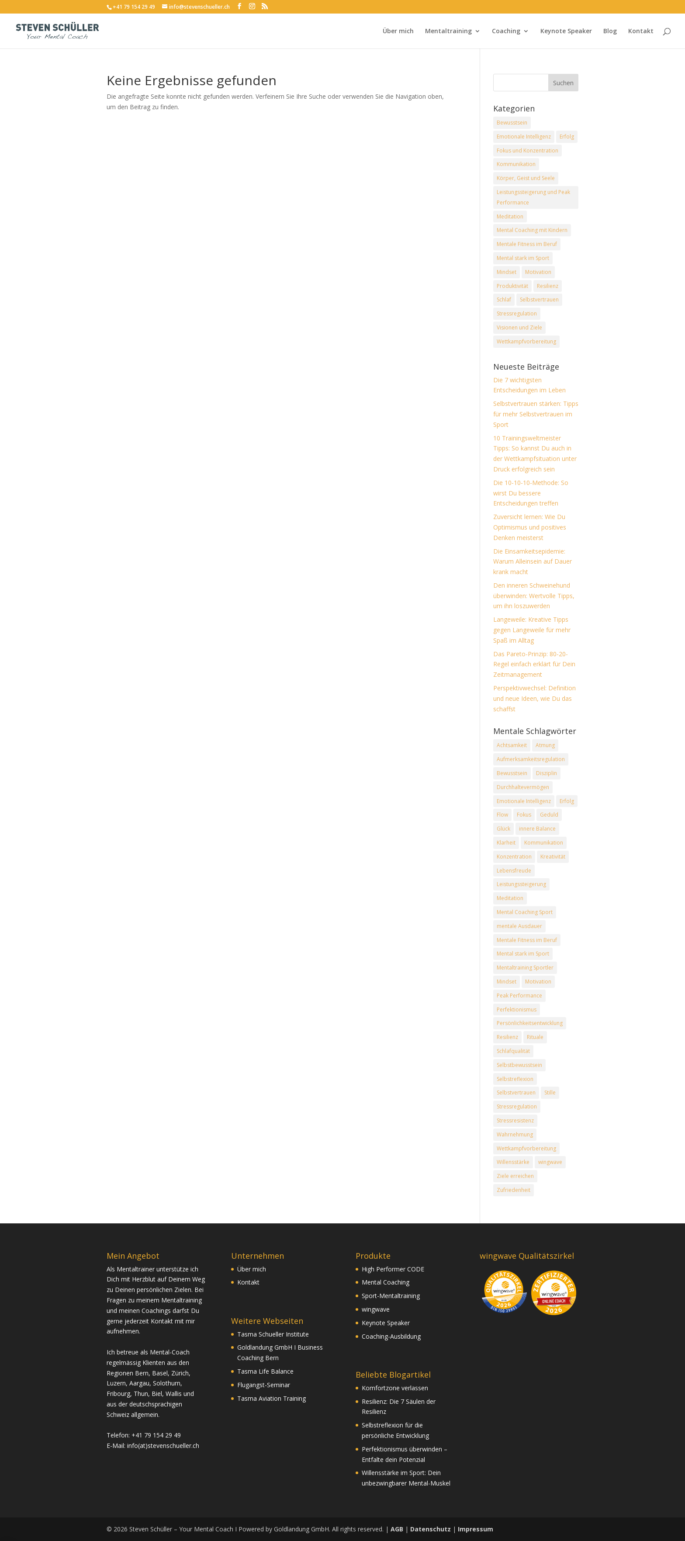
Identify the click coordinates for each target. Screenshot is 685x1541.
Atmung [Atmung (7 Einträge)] (545, 745)
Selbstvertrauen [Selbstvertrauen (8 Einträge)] (539, 299)
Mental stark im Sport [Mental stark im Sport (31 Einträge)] (523, 953)
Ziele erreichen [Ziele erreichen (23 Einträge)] (515, 1176)
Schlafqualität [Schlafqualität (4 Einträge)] (513, 1051)
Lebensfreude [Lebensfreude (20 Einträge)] (514, 870)
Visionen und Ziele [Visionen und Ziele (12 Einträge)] (519, 327)
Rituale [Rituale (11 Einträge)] (535, 1037)
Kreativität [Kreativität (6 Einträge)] (552, 856)
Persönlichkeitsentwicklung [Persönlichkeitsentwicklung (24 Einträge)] (530, 1023)
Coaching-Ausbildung (391, 1336)
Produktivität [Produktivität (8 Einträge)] (512, 286)
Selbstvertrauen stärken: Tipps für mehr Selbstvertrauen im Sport (535, 414)
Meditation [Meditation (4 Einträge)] (510, 216)
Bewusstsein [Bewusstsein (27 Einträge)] (512, 773)
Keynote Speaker (566, 31)
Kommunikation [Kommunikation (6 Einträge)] (516, 164)
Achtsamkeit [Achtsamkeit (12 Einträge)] (512, 745)
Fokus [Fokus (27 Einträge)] (524, 814)
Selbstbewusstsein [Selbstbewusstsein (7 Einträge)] (519, 1065)
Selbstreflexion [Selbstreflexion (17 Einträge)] (515, 1079)
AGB (397, 1529)
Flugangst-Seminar (263, 1385)
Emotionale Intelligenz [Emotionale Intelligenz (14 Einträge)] (524, 136)
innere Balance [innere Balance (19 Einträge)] (537, 828)
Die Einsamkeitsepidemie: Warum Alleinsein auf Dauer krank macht (532, 561)
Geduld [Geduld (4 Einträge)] (549, 814)
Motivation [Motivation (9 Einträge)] (538, 981)
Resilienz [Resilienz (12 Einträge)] (507, 1037)
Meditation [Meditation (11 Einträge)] (510, 898)
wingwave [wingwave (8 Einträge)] (550, 1162)
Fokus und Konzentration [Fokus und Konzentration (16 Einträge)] (527, 150)
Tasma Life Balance (265, 1371)
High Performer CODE (393, 1269)
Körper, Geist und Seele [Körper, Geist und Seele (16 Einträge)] (526, 178)
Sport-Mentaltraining (391, 1296)
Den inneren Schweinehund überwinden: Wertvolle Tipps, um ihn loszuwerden (533, 595)
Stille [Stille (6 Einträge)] (550, 1092)
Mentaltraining (448, 31)
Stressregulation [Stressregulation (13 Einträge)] (517, 313)
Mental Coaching (385, 1282)
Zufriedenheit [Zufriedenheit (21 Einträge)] (513, 1190)
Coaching (506, 31)
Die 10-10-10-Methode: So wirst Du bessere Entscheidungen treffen (530, 493)
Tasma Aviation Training (271, 1398)
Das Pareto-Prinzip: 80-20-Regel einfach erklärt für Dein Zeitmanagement (534, 664)
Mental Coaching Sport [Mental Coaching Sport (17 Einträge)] (525, 912)
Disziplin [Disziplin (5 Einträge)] (546, 773)
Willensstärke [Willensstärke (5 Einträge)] (513, 1162)
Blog (610, 31)
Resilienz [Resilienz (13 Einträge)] (547, 286)
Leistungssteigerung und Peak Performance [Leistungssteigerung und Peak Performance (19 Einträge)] (533, 197)
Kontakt (641, 31)
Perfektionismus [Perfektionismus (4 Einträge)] (516, 1009)
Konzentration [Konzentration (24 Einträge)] (514, 856)
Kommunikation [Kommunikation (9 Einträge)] (543, 842)
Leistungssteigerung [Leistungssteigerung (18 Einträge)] (521, 884)
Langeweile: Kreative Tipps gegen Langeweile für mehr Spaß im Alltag (532, 629)
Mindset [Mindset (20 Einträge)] (506, 272)
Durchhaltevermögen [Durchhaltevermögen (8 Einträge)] (523, 787)
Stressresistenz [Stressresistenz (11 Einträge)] (515, 1120)
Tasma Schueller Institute (273, 1334)
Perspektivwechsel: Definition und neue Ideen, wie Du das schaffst (534, 698)
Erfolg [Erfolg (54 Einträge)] (567, 801)
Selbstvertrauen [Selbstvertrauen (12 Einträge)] (516, 1092)
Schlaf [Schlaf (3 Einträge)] (504, 299)
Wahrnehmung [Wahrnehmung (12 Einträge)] (515, 1134)
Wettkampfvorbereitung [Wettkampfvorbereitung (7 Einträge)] (526, 341)
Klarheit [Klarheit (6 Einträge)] (506, 842)
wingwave (376, 1309)
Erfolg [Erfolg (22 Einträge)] (567, 136)
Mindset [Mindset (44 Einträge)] (506, 981)
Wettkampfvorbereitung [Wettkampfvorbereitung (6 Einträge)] (526, 1148)
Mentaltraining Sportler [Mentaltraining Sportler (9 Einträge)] (525, 967)
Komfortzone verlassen (395, 1388)
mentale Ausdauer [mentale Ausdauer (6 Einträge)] (519, 926)
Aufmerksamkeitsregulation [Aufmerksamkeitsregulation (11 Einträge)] (531, 759)
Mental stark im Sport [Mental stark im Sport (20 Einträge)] (523, 258)
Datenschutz (430, 1529)
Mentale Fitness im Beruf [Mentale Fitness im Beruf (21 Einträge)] (527, 940)
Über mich (398, 31)
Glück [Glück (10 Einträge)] (503, 828)
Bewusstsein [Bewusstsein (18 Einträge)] (512, 122)
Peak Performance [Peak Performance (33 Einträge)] (519, 995)
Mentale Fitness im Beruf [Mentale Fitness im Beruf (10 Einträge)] (527, 244)
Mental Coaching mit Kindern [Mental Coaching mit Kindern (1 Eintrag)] (532, 230)
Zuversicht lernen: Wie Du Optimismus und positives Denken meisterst (529, 527)
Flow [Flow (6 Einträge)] (502, 814)
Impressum (475, 1529)
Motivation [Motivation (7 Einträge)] (538, 272)
